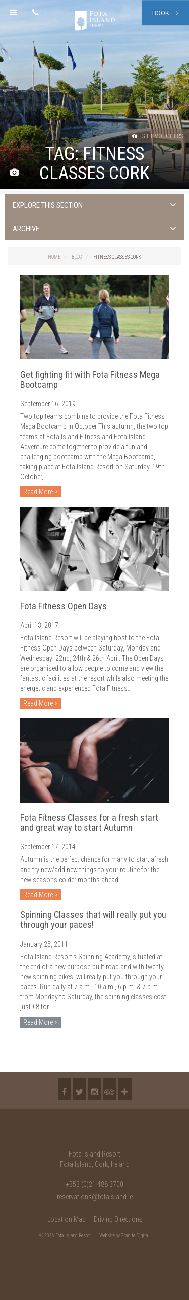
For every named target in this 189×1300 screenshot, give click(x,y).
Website (107, 1235)
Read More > (40, 492)
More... (125, 1089)
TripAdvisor (109, 1089)
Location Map (66, 1219)
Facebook (64, 1089)
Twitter (79, 1089)
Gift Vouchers (157, 136)
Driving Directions (118, 1219)
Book (165, 13)
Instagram (94, 1089)
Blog (77, 257)
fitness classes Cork (117, 257)
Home (54, 257)
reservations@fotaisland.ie (95, 1197)
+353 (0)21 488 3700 (94, 1184)
